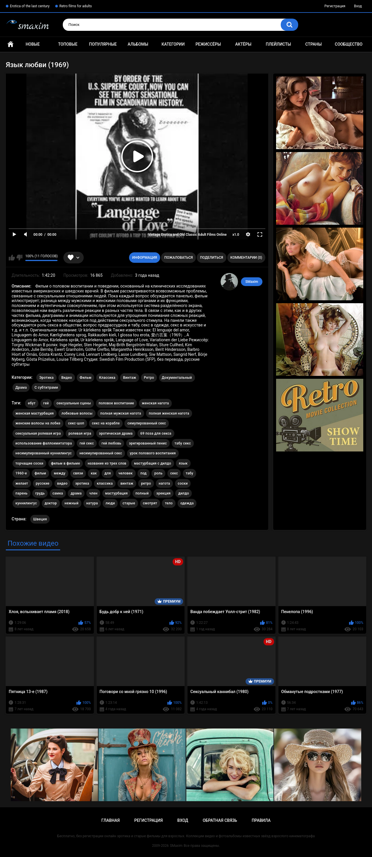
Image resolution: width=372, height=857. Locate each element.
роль (158, 473)
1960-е (21, 473)
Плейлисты (278, 44)
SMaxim (251, 282)
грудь (40, 493)
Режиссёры (208, 44)
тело (169, 503)
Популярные (103, 44)
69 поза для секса (155, 433)
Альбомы (138, 44)
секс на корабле (106, 423)
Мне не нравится (19, 257)
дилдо (183, 493)
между (59, 473)
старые (129, 503)
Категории (173, 44)
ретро (146, 483)
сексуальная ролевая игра (38, 433)
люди (110, 503)
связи (78, 473)
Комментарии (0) (246, 258)
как (94, 473)
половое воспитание (116, 403)
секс (174, 473)
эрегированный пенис (148, 443)
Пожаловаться (178, 258)
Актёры (243, 44)
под (143, 473)
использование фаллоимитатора (43, 443)
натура (92, 503)
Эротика (46, 378)
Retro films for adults (75, 6)
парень (21, 493)
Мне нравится (12, 257)
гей (46, 403)
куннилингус (26, 503)
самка (58, 493)
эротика (82, 483)
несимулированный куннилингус (43, 453)
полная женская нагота (169, 413)
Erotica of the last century (29, 6)
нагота (164, 483)
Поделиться (211, 258)
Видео (66, 378)
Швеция (40, 519)
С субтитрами (46, 387)
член (93, 493)
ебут (31, 403)
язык (183, 463)
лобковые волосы (76, 413)
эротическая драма (116, 433)
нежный (71, 503)
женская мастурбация (34, 413)
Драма (21, 387)
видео (62, 483)
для (108, 473)
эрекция (163, 493)
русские (42, 483)
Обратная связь (220, 820)
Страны (313, 44)
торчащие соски (29, 463)
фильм (40, 473)
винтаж (126, 483)
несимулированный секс (100, 453)
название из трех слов (107, 463)
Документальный (177, 378)
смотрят (150, 503)
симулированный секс (146, 423)
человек (126, 473)
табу (189, 473)
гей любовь (111, 443)
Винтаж (129, 378)
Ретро (149, 378)
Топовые (67, 44)
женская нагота (155, 403)
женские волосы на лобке (37, 423)
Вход (358, 6)
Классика (107, 378)
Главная (10, 44)
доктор (51, 503)
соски (183, 483)
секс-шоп (76, 423)
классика (105, 483)
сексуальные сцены (73, 403)
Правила (261, 820)
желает (21, 483)
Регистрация (334, 6)
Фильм (85, 378)
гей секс (87, 443)
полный (142, 493)
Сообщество (348, 44)
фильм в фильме (65, 463)
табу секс (183, 443)
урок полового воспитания (153, 453)
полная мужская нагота (120, 413)
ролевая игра (80, 433)
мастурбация (116, 493)
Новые (33, 44)
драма (76, 493)
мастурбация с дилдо (152, 463)
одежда (187, 503)
